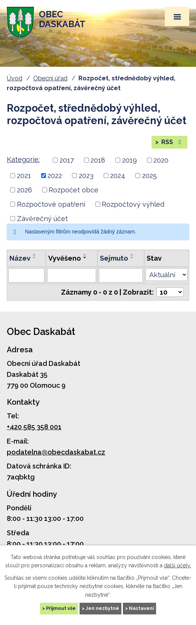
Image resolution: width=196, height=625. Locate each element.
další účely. (177, 565)
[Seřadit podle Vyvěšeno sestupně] (85, 257)
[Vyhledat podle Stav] (166, 274)
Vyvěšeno (64, 258)
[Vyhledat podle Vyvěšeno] (71, 275)
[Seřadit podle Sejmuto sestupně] (132, 257)
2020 (160, 160)
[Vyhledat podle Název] (26, 275)
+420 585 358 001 (34, 427)
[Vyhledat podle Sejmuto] (121, 275)
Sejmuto (114, 258)
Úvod (14, 78)
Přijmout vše (61, 608)
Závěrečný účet (42, 219)
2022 (54, 176)
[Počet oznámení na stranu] (170, 292)
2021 (24, 176)
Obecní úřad (50, 78)
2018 (97, 160)
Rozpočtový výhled (133, 204)
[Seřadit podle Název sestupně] (35, 257)
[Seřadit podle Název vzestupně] (35, 254)
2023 (86, 176)
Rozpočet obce (73, 190)
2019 (129, 160)
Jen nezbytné (102, 608)
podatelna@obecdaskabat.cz (56, 452)
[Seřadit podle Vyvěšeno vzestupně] (85, 254)
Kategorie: (23, 159)
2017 (67, 160)
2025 (149, 176)
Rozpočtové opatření (51, 204)
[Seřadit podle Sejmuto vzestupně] (132, 254)
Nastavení (141, 608)
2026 (24, 190)
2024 (117, 176)
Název (20, 258)
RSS (172, 142)
